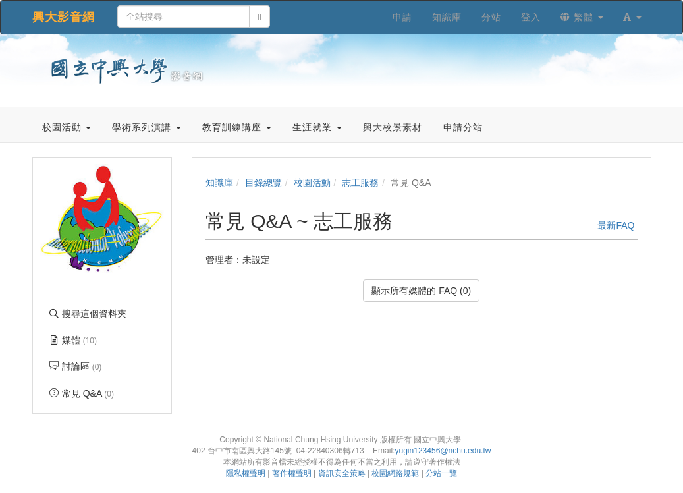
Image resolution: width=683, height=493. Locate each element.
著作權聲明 (292, 473)
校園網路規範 (395, 473)
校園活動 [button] (67, 127)
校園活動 (312, 182)
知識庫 (219, 182)
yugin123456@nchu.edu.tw (443, 450)
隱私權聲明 (245, 473)
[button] (632, 17)
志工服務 (360, 182)
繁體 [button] (581, 17)
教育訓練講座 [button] (236, 127)
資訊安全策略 (342, 473)
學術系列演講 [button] (146, 127)
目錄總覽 (263, 182)
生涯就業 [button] (317, 127)
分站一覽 (441, 473)
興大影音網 (63, 17)
